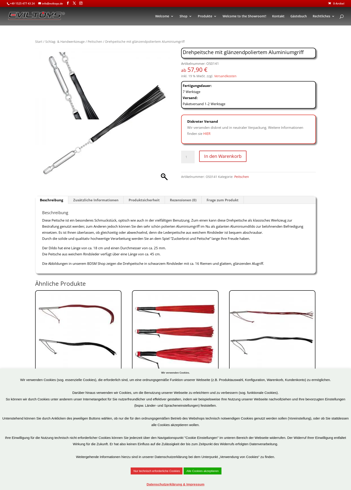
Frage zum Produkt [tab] (223, 200)
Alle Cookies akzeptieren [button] (202, 471)
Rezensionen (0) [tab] (183, 200)
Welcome (162, 16)
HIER (206, 133)
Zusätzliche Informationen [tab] (96, 200)
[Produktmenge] (188, 157)
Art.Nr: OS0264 (272, 345)
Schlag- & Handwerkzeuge (65, 41)
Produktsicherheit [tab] (144, 200)
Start (38, 41)
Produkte (205, 16)
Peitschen (95, 41)
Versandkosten (225, 76)
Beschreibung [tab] (51, 200)
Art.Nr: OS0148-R (175, 349)
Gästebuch (298, 16)
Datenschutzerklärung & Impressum (176, 484)
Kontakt (278, 16)
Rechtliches (321, 16)
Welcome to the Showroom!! (244, 16)
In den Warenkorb (223, 156)
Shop (183, 16)
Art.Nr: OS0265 (78, 345)
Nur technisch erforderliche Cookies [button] (156, 471)
